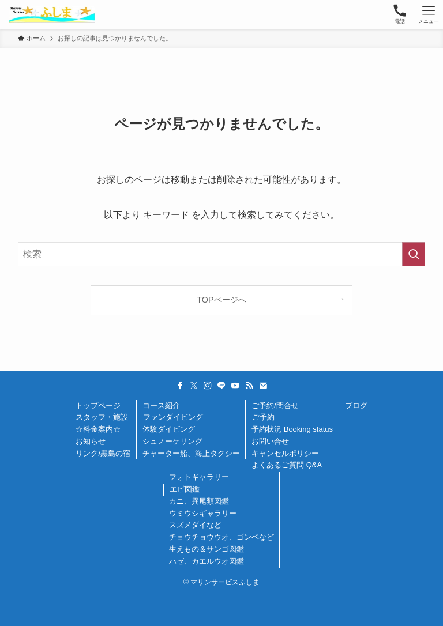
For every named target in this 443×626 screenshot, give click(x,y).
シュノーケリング (172, 441)
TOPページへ (221, 299)
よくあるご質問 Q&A (286, 465)
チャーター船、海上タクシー (191, 453)
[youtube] (235, 385)
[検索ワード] (222, 254)
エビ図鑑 (185, 489)
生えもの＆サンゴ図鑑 (206, 549)
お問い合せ (270, 441)
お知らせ (91, 441)
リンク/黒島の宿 (103, 453)
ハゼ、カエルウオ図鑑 (206, 561)
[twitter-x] (194, 385)
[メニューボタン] (428, 14)
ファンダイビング (173, 417)
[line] (221, 385)
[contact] (263, 385)
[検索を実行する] (413, 254)
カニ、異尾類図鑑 (199, 501)
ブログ (356, 405)
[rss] (249, 385)
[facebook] (180, 385)
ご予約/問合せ (275, 405)
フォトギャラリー (199, 477)
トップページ (98, 405)
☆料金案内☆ (98, 429)
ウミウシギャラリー (202, 513)
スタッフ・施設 (102, 417)
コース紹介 (161, 405)
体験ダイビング (168, 429)
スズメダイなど (195, 525)
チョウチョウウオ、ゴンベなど (221, 537)
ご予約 (263, 417)
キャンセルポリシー (285, 453)
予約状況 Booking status (292, 429)
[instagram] (207, 385)
